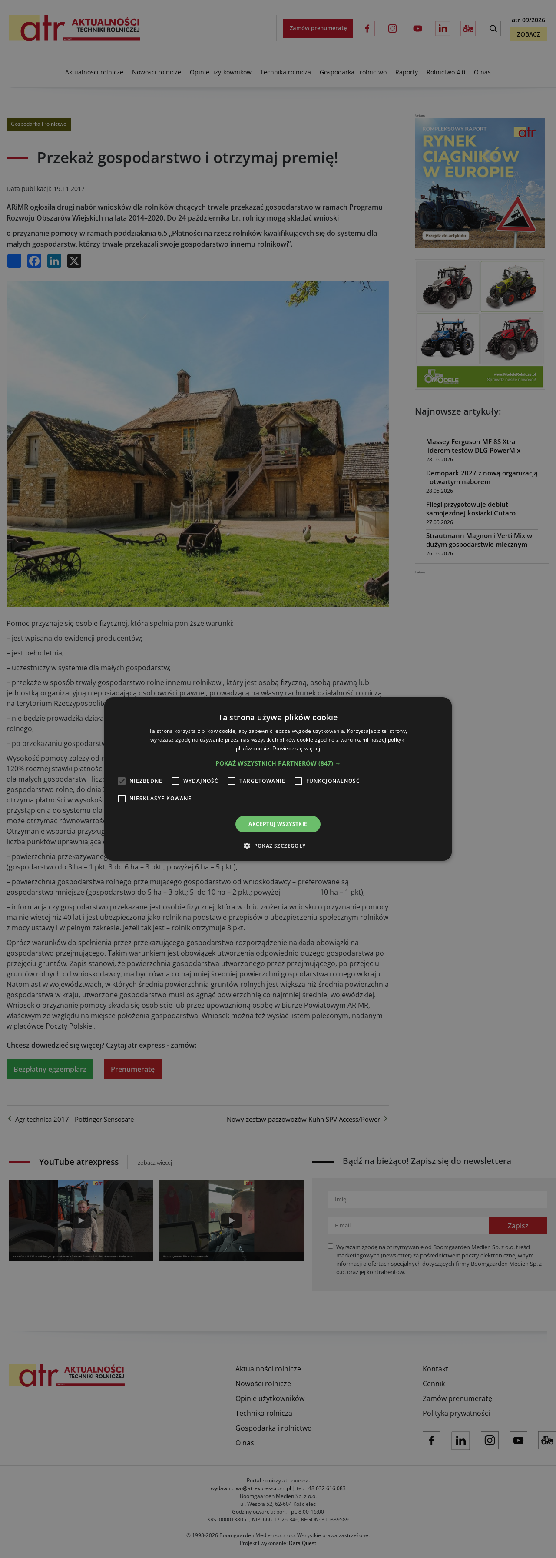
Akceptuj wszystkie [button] (277, 824)
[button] (278, 763)
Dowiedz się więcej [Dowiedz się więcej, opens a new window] (296, 748)
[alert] (278, 779)
